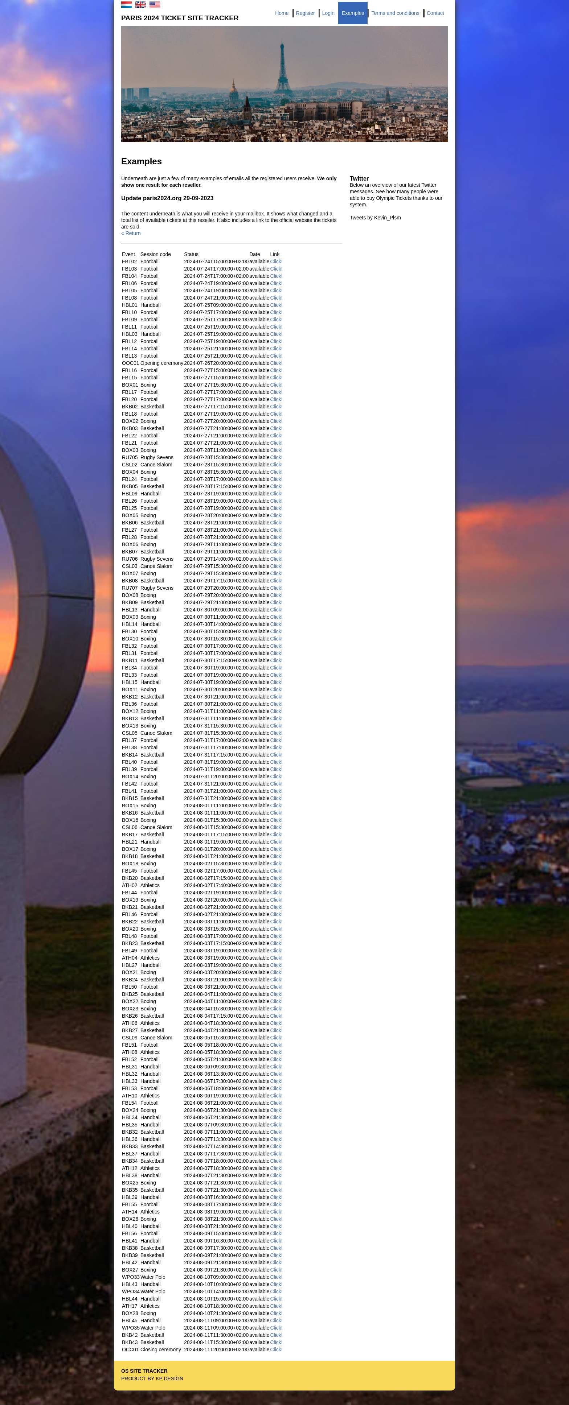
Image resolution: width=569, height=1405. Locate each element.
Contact (435, 13)
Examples (353, 13)
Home (281, 13)
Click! (276, 261)
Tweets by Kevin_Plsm (375, 218)
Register (305, 13)
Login (328, 13)
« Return (131, 233)
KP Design (169, 1378)
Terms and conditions (395, 13)
